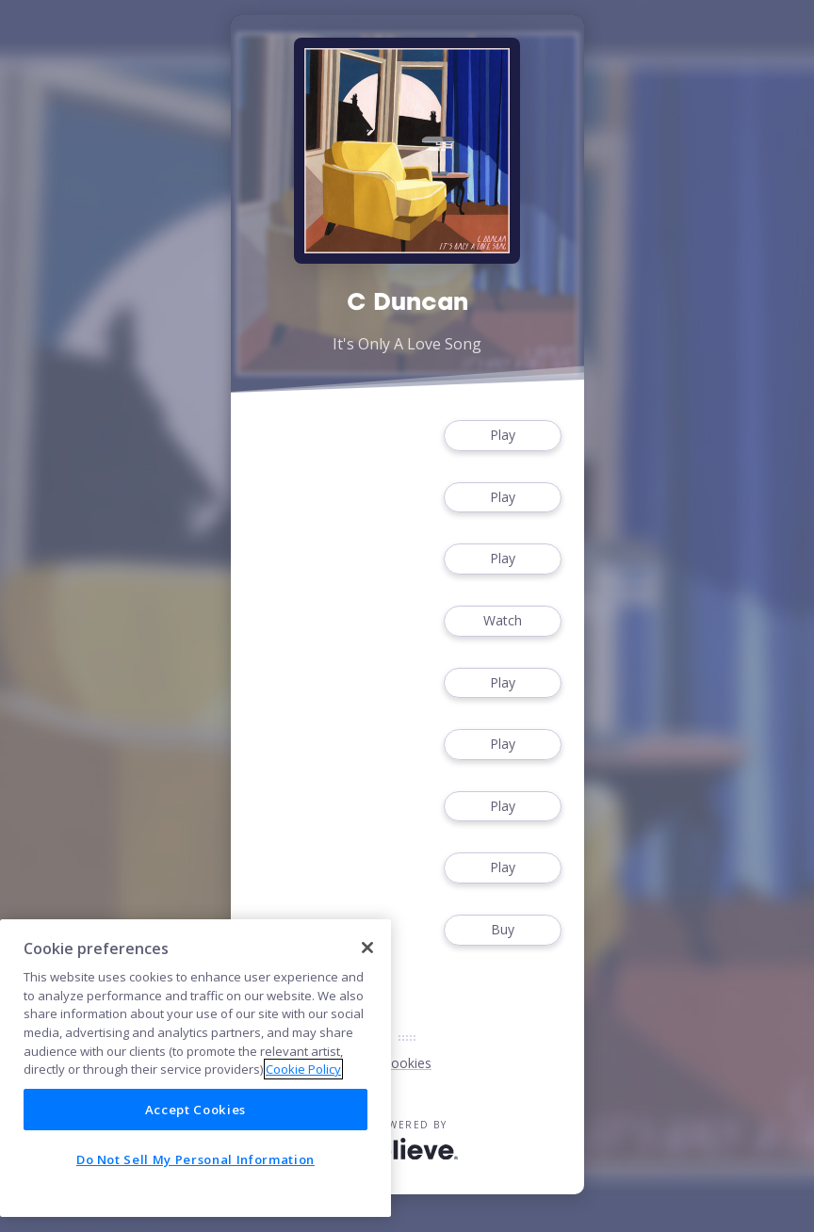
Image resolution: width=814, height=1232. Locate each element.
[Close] (367, 947)
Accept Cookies (195, 1109)
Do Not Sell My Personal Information (195, 1159)
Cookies (407, 1063)
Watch (502, 621)
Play (502, 435)
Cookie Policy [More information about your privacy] (303, 1069)
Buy (502, 930)
